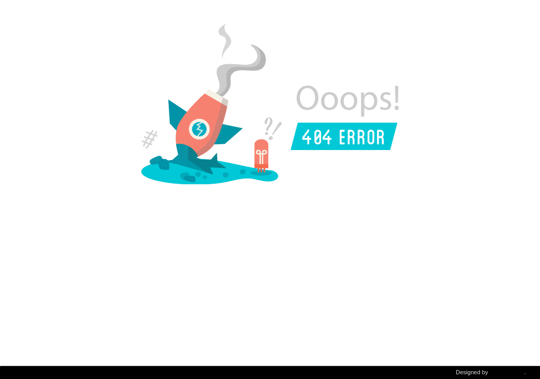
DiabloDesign (507, 372)
